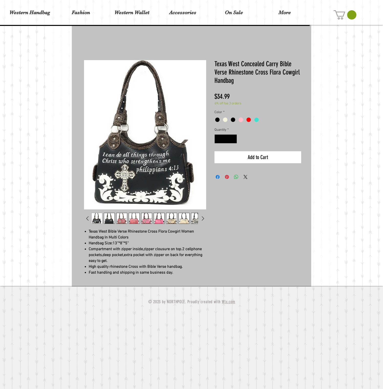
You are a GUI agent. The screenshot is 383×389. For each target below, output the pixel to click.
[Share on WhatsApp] (236, 177)
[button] (345, 15)
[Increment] (233, 139)
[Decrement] (218, 139)
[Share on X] (245, 177)
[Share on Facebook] (218, 177)
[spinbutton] (225, 139)
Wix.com (228, 301)
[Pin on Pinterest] (227, 177)
